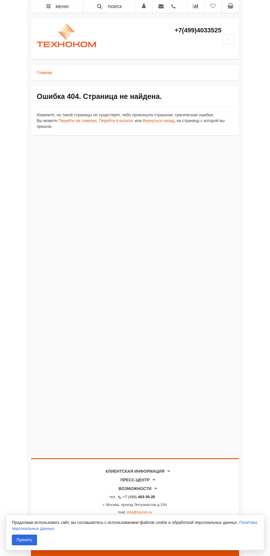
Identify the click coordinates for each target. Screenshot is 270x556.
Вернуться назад (159, 120)
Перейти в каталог (116, 120)
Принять (24, 539)
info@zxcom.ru (139, 512)
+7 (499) (136, 497)
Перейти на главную (77, 120)
